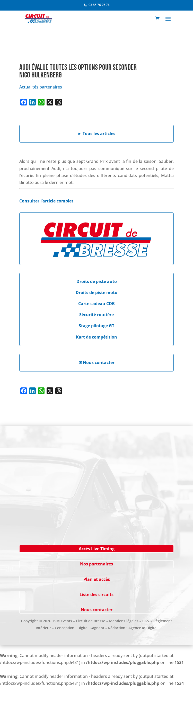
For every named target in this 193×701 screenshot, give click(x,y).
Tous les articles (97, 133)
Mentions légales (123, 620)
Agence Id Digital (142, 627)
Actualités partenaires (40, 87)
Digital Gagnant (90, 627)
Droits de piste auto (96, 281)
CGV (146, 620)
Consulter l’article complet (46, 201)
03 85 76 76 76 (99, 5)
